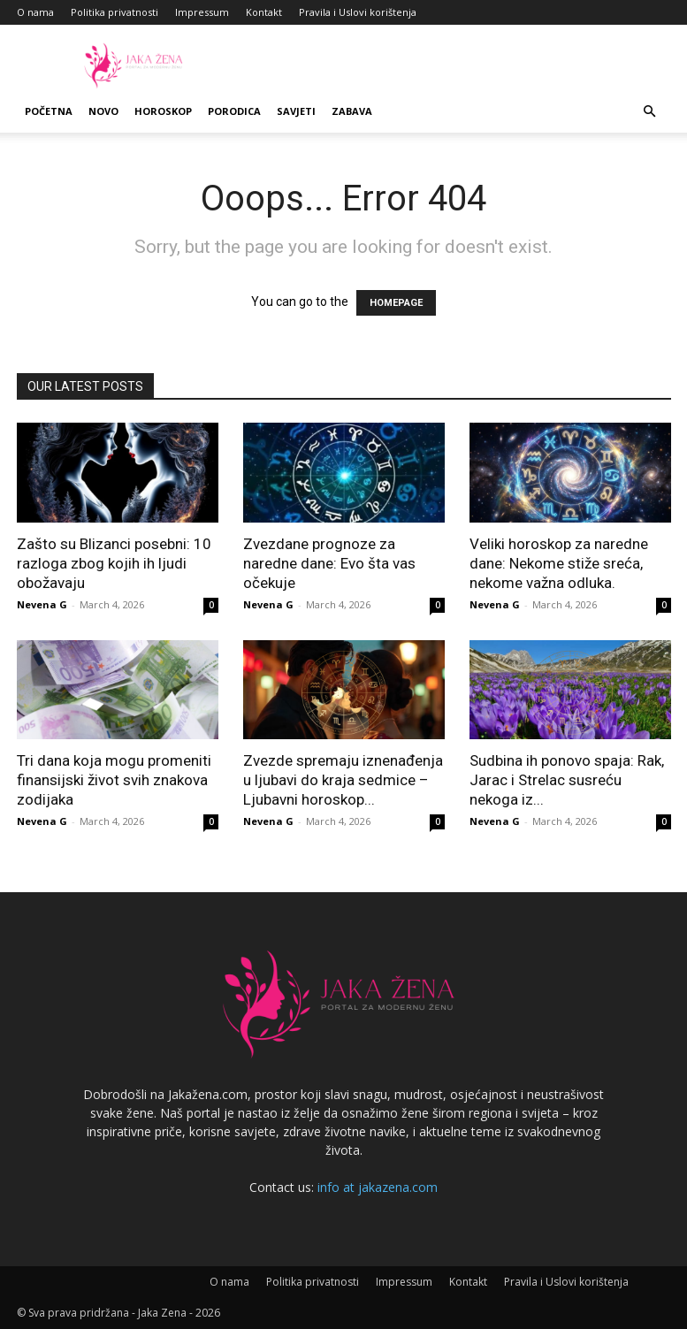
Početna (49, 111)
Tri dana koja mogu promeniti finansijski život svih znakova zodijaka (114, 780)
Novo (103, 111)
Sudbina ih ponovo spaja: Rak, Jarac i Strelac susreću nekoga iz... (566, 780)
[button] (650, 111)
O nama (35, 12)
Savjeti (296, 111)
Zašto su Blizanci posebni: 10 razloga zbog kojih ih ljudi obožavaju (114, 563)
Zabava (352, 111)
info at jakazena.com (377, 1187)
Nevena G (42, 604)
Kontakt (264, 12)
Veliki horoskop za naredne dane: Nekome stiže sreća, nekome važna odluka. (558, 563)
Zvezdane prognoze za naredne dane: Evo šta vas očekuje (329, 563)
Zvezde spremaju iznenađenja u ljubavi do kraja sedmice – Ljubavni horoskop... (343, 780)
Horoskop (163, 111)
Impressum (202, 12)
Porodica (234, 111)
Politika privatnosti (114, 12)
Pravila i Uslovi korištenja (357, 12)
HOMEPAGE (396, 303)
